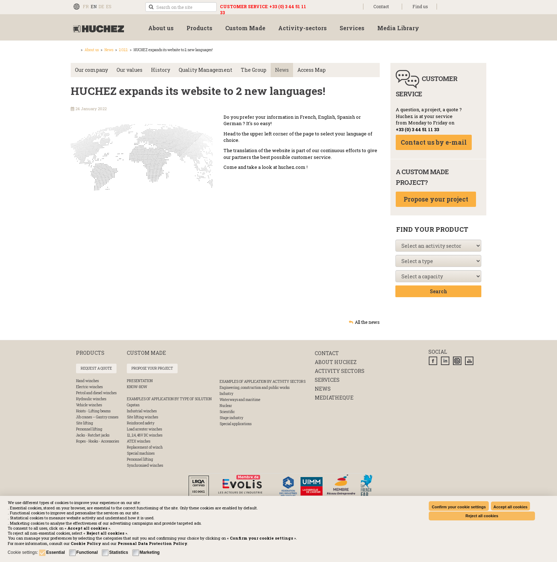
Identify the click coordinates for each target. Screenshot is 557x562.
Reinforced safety (141, 423)
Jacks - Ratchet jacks (92, 435)
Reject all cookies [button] (481, 516)
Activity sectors (339, 371)
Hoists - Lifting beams (93, 411)
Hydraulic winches (91, 399)
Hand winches (87, 381)
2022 (123, 50)
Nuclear (226, 405)
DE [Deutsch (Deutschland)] (101, 6)
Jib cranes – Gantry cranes (97, 417)
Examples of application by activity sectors (262, 381)
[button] (152, 543)
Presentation (140, 381)
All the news (367, 322)
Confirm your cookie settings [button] (459, 507)
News (108, 50)
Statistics (118, 552)
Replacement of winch (145, 447)
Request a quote (96, 368)
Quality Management (205, 69)
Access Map (311, 69)
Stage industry (231, 418)
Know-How (137, 387)
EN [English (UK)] (94, 6)
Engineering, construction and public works (255, 387)
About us (92, 50)
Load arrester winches (144, 429)
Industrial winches (142, 411)
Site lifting (84, 423)
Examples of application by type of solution (169, 399)
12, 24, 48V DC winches (144, 435)
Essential (55, 552)
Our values (129, 69)
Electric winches (89, 387)
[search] (181, 7)
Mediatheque (334, 397)
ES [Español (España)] (109, 6)
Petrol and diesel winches (96, 393)
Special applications (236, 424)
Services (327, 379)
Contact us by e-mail (434, 142)
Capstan (133, 405)
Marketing (150, 552)
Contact (381, 6)
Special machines (141, 453)
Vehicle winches (89, 405)
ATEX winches (138, 441)
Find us (420, 6)
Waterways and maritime (240, 399)
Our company (91, 69)
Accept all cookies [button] (510, 507)
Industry (226, 393)
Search (438, 291)
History (160, 69)
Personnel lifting (89, 429)
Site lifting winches (142, 417)
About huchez (336, 362)
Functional (87, 552)
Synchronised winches (145, 465)
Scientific (227, 412)
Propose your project (436, 199)
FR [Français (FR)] (86, 6)
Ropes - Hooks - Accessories (97, 441)
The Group (253, 69)
